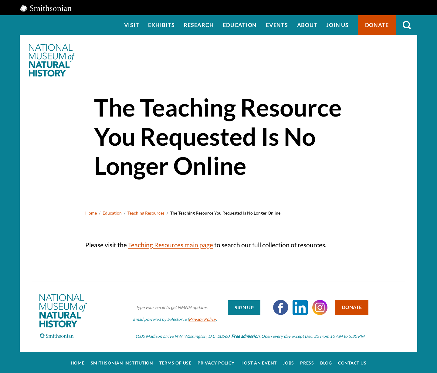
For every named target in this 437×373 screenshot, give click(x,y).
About (307, 25)
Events (277, 25)
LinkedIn (299, 306)
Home (91, 212)
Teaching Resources (145, 212)
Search (407, 25)
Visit (131, 25)
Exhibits (161, 25)
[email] (194, 306)
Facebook (279, 306)
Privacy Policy (201, 317)
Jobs (288, 361)
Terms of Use (175, 361)
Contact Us (352, 361)
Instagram (318, 306)
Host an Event (258, 361)
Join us (337, 25)
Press (307, 361)
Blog (326, 361)
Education (240, 25)
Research (199, 25)
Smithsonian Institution (122, 361)
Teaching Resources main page (170, 245)
